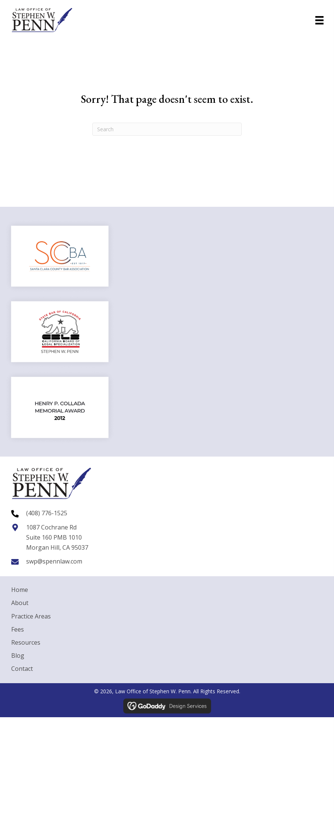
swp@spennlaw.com (54, 561)
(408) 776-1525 (46, 513)
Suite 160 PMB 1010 (54, 537)
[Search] (167, 129)
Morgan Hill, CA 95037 (57, 547)
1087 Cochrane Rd (51, 527)
